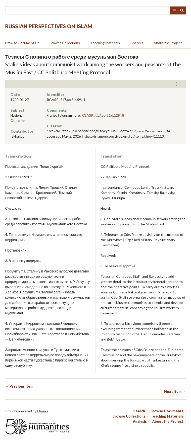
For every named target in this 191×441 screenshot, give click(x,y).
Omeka (42, 411)
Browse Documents (20, 43)
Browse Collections (64, 43)
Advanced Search (174, 10)
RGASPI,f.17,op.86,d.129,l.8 (103, 115)
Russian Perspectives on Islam (49, 26)
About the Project (168, 43)
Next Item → (175, 391)
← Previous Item (19, 386)
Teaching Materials (105, 43)
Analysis (136, 43)
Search (182, 10)
